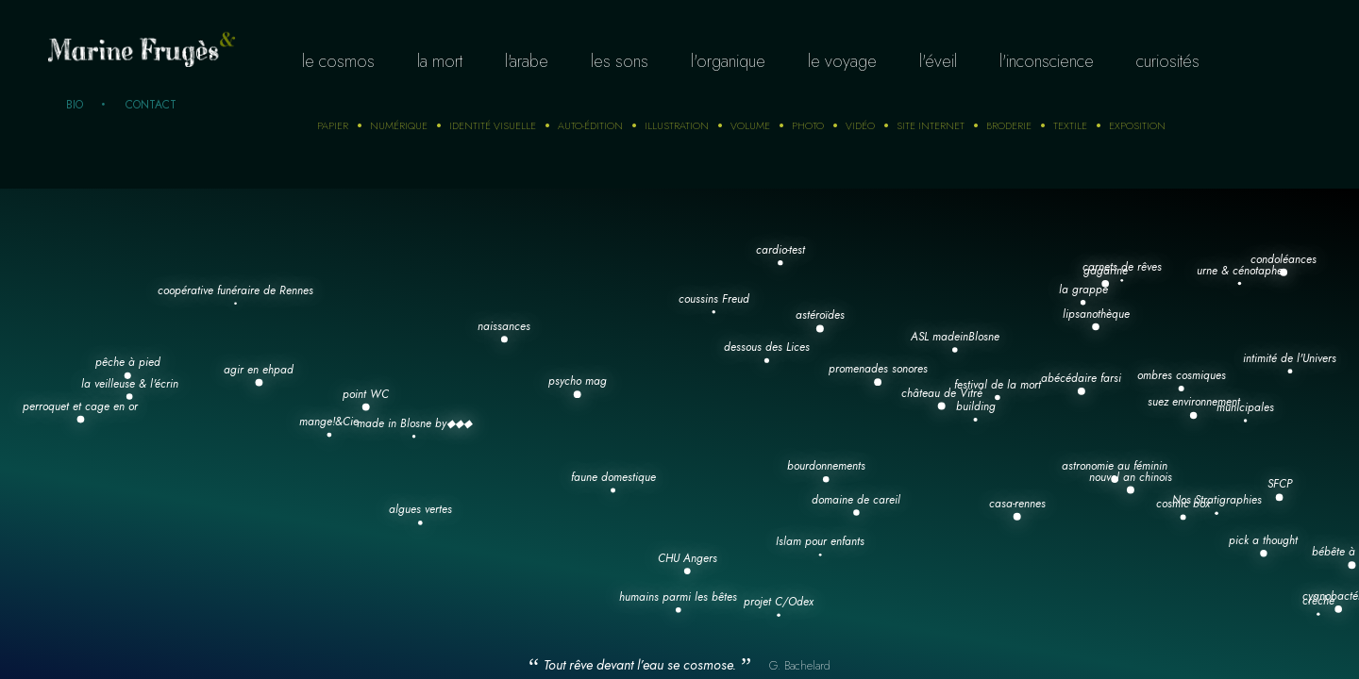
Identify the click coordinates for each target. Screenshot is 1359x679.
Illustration (677, 125)
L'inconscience (1046, 61)
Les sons (619, 61)
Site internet (931, 125)
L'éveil (938, 61)
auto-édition (590, 125)
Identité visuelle (492, 125)
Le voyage (842, 61)
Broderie (1009, 125)
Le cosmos (338, 61)
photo (808, 125)
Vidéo (860, 125)
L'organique (728, 61)
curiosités (1168, 61)
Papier (332, 125)
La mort (439, 61)
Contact (151, 104)
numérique (399, 125)
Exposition (1137, 125)
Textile (1070, 125)
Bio (74, 104)
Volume (750, 125)
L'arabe (526, 61)
